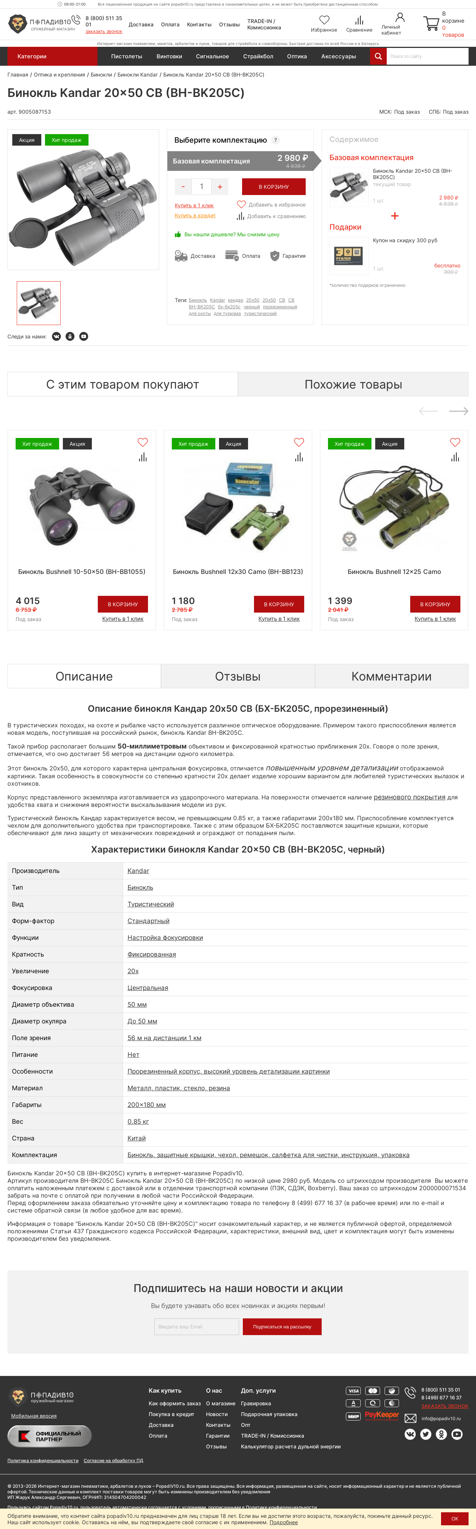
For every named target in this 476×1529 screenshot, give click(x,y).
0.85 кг (138, 1121)
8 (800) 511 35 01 (440, 1390)
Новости (217, 1414)
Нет (133, 1054)
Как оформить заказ (175, 1403)
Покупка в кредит (171, 1414)
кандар (235, 300)
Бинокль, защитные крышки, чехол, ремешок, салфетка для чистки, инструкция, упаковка (269, 1155)
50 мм (137, 1004)
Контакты (199, 24)
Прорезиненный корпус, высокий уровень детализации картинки (229, 1071)
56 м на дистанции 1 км (165, 1038)
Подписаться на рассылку (282, 1327)
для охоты (200, 313)
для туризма (227, 313)
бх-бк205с (229, 306)
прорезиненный (280, 306)
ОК (454, 1519)
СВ (291, 300)
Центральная (148, 987)
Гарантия (294, 256)
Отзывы (229, 24)
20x (133, 971)
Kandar (217, 300)
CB (282, 300)
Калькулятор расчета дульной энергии (291, 1446)
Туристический (151, 904)
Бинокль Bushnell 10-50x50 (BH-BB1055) (81, 571)
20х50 (269, 300)
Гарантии (217, 1435)
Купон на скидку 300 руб (405, 240)
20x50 (253, 300)
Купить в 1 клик (194, 205)
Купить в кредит (195, 215)
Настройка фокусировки (165, 937)
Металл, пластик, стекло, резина (179, 1088)
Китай (137, 1138)
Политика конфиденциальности (42, 1460)
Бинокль (198, 300)
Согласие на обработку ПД (113, 1460)
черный (252, 306)
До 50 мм (142, 1021)
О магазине (220, 1403)
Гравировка (256, 1403)
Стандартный (149, 921)
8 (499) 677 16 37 (441, 1397)
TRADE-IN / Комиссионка (264, 24)
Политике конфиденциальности (281, 1507)
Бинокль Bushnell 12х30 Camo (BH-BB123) (238, 571)
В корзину (123, 604)
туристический (260, 313)
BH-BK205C (202, 306)
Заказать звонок (104, 31)
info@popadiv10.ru (441, 1418)
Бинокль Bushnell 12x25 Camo (394, 571)
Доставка (141, 24)
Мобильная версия (34, 1416)
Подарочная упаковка (269, 1414)
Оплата (170, 24)
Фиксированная (152, 954)
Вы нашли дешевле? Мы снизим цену (232, 234)
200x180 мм (147, 1104)
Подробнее (284, 1522)
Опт (246, 1425)
